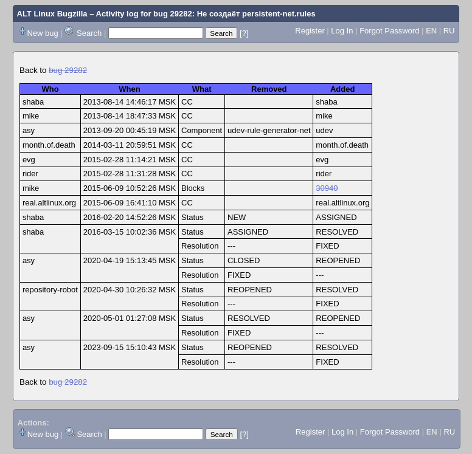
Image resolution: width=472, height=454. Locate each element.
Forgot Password (389, 30)
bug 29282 (68, 70)
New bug (42, 33)
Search (89, 33)
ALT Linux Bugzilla (52, 13)
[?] (244, 33)
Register (309, 30)
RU (449, 30)
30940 (327, 188)
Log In (342, 30)
